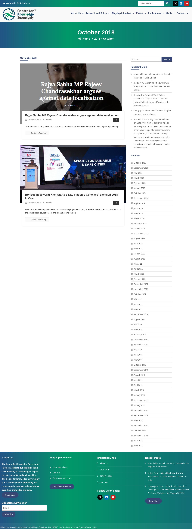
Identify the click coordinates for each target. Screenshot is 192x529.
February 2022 (140, 279)
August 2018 (139, 375)
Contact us (105, 469)
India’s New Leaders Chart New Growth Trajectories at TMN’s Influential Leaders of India (152, 86)
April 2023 (138, 248)
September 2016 (141, 415)
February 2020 (140, 334)
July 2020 (138, 324)
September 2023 (141, 233)
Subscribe (8, 514)
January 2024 (139, 228)
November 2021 (141, 289)
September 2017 (141, 400)
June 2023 (138, 243)
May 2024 (138, 213)
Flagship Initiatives (123, 14)
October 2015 (140, 430)
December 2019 (141, 339)
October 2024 (140, 193)
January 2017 (139, 405)
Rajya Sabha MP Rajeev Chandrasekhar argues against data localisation (72, 115)
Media (170, 14)
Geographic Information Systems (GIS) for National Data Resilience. (152, 112)
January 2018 (139, 395)
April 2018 (138, 385)
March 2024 (139, 218)
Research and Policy (98, 14)
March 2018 (139, 390)
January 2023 (139, 253)
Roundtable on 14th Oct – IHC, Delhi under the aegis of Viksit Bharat (153, 76)
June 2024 (138, 208)
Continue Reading (37, 133)
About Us (77, 14)
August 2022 (139, 258)
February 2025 (140, 183)
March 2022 (139, 274)
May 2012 (138, 445)
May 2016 (138, 420)
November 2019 (141, 344)
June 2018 (138, 380)
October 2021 (140, 294)
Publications (156, 14)
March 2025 (139, 178)
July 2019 (138, 349)
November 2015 (141, 425)
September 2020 (141, 314)
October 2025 (140, 162)
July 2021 (138, 299)
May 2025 (138, 173)
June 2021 (138, 304)
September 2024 (141, 198)
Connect (182, 14)
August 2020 (139, 319)
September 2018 (141, 370)
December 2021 (141, 284)
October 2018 (140, 365)
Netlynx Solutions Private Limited (85, 526)
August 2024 (139, 203)
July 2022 (138, 264)
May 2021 (138, 309)
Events (141, 14)
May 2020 (138, 329)
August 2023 (139, 238)
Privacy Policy (106, 476)
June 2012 (138, 440)
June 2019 (138, 354)
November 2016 (141, 410)
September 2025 (141, 168)
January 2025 (139, 188)
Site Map (104, 482)
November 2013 (141, 435)
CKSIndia (48, 119)
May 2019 (138, 359)
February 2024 (140, 223)
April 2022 (138, 269)
